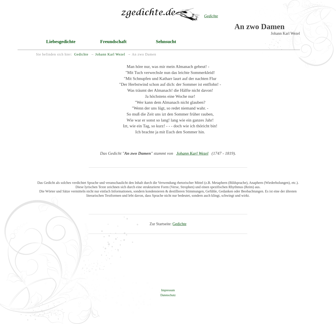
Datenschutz (168, 295)
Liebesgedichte (60, 41)
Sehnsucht (166, 41)
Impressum (168, 290)
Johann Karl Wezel (192, 153)
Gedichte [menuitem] (81, 54)
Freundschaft (113, 41)
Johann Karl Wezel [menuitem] (110, 54)
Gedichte (179, 224)
